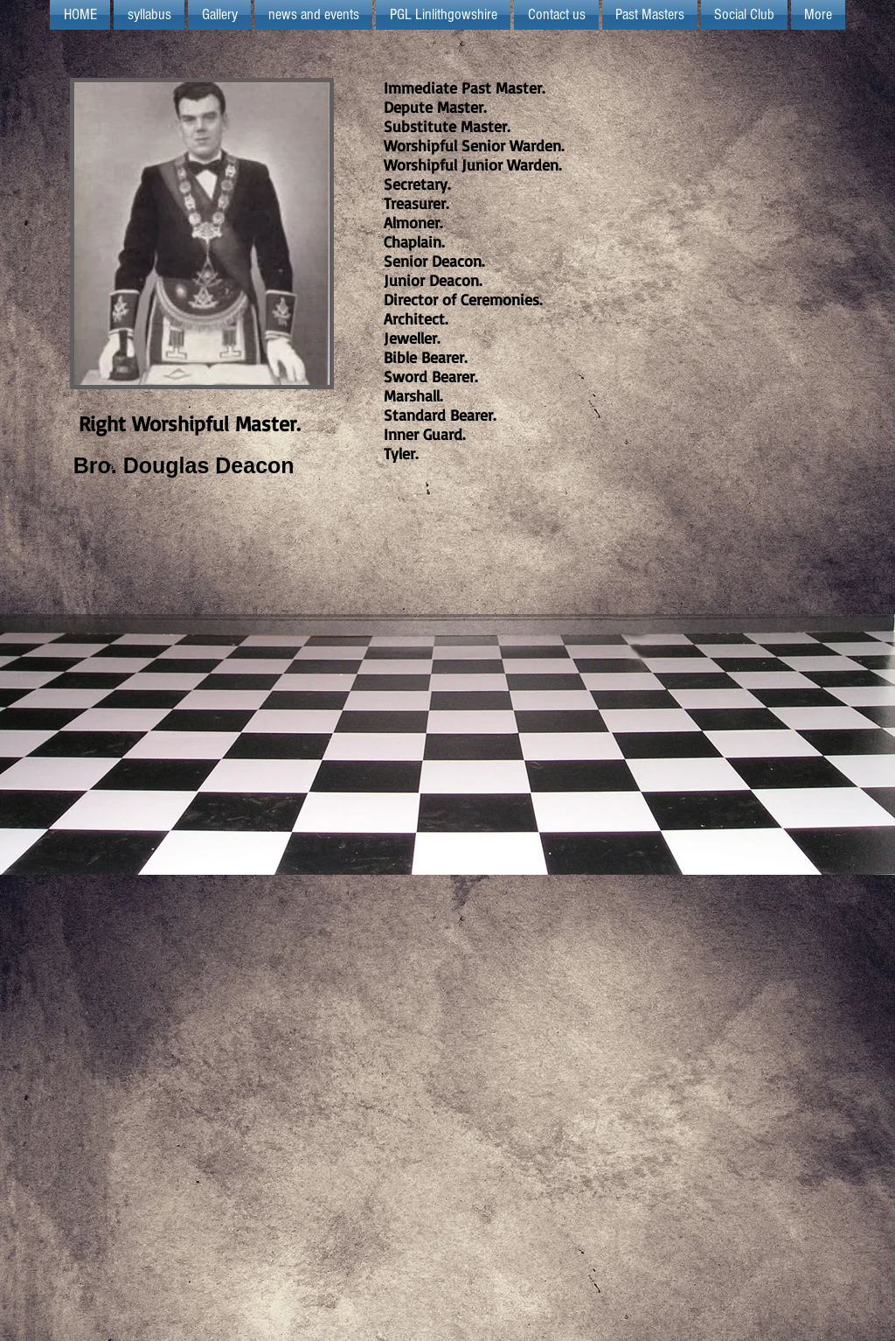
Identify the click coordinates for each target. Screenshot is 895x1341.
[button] (443, 15)
